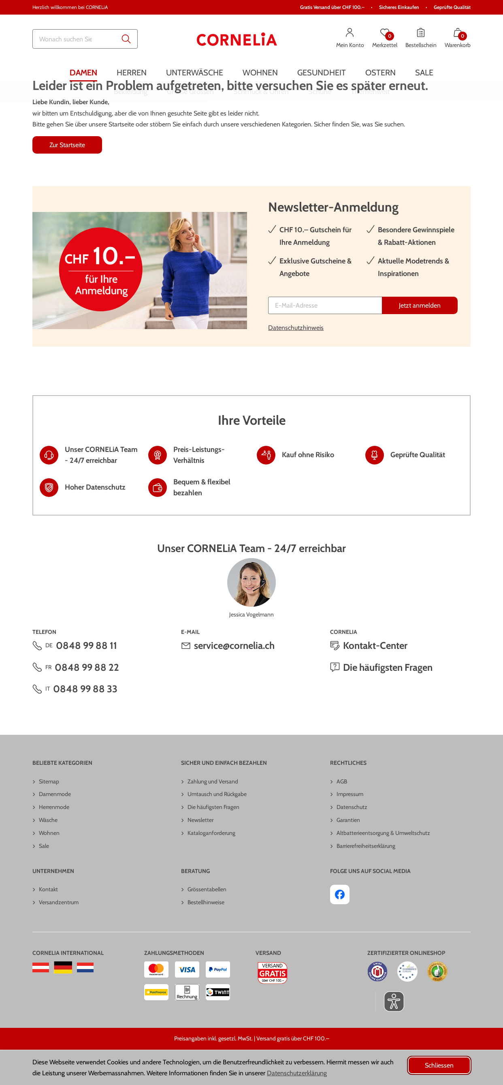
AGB (342, 816)
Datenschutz (352, 842)
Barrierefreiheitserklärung (366, 881)
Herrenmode (54, 842)
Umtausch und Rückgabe (217, 829)
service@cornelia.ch (234, 681)
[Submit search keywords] (126, 39)
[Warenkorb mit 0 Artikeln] (458, 39)
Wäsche (48, 855)
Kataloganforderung (211, 868)
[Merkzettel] (384, 39)
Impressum (350, 829)
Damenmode (55, 829)
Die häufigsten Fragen (388, 702)
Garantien (348, 855)
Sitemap (49, 816)
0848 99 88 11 (86, 681)
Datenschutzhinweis (296, 363)
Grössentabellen (207, 924)
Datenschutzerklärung (297, 1073)
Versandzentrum (59, 937)
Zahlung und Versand (213, 816)
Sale (44, 881)
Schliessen (439, 1065)
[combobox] (85, 39)
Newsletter (200, 855)
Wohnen (49, 868)
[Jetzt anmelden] (420, 340)
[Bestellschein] (421, 39)
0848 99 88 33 (85, 724)
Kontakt (48, 924)
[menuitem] (83, 72)
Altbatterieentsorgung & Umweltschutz (383, 868)
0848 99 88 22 (87, 702)
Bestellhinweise (206, 937)
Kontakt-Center (375, 681)
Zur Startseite (67, 180)
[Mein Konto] (350, 39)
